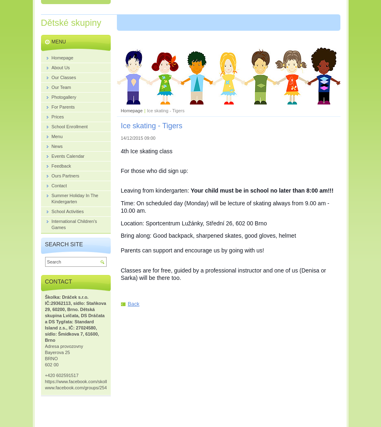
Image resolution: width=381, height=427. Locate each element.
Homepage (132, 110)
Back (133, 304)
